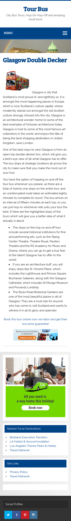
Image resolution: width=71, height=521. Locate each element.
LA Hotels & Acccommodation (29, 441)
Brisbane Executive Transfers (28, 437)
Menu (8, 33)
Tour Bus (35, 9)
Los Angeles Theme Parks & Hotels (33, 446)
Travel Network (20, 450)
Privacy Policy (19, 472)
